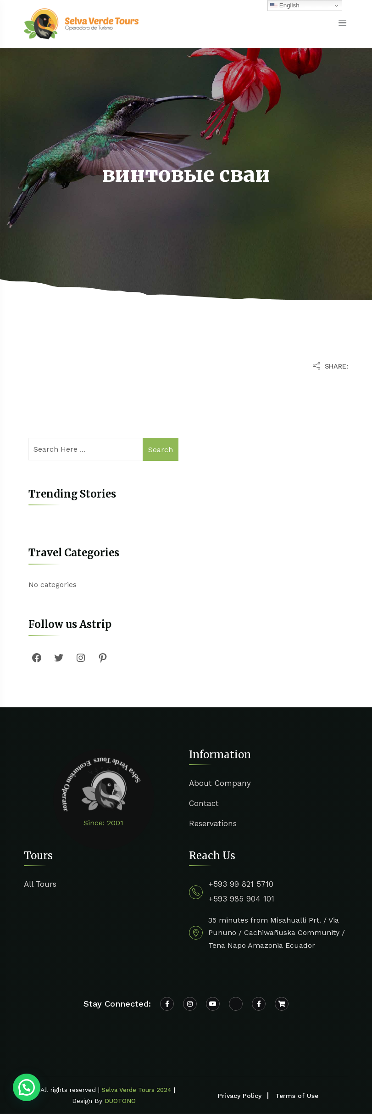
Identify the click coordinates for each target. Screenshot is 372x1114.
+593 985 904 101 (241, 898)
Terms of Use (296, 1095)
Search (160, 449)
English (284, 5)
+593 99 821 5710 (240, 884)
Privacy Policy (239, 1095)
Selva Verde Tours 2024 (137, 1089)
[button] (26, 1087)
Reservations (213, 823)
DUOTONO (120, 1100)
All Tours (40, 884)
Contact (204, 803)
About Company (220, 783)
